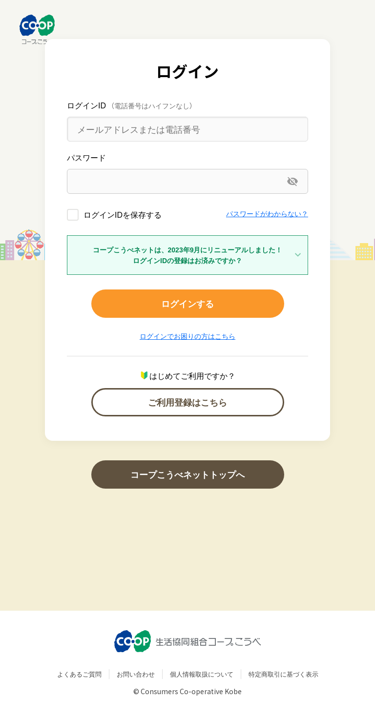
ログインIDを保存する (122, 214)
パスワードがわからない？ (267, 213)
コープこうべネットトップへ (187, 474)
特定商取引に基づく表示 (283, 674)
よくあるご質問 (79, 674)
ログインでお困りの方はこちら (187, 336)
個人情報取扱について (201, 674)
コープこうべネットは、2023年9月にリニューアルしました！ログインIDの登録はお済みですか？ (188, 255)
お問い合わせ (136, 674)
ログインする (187, 303)
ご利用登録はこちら (187, 402)
